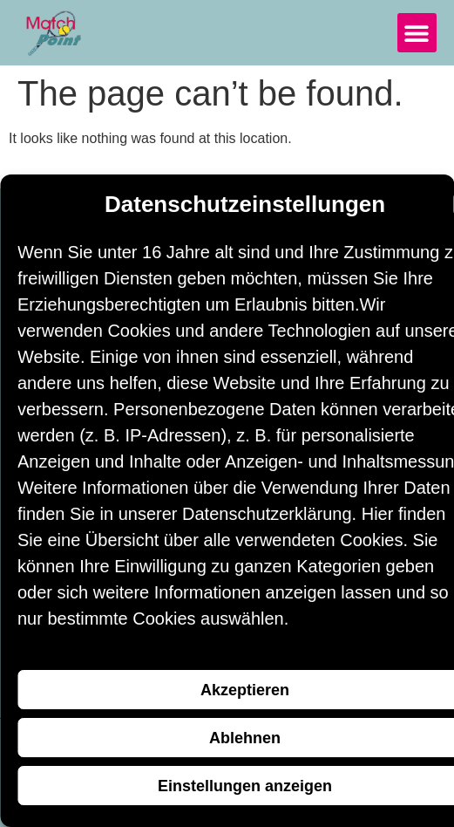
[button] (417, 32)
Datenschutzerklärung (267, 513)
